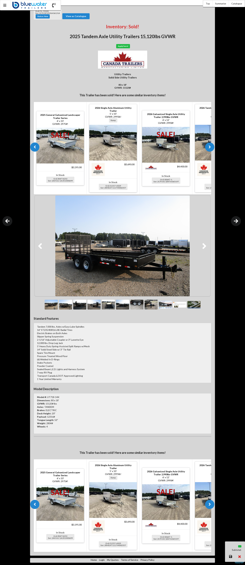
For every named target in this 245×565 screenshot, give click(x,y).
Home (94, 559)
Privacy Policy (147, 559)
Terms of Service (129, 559)
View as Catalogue (76, 16)
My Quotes (113, 559)
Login (102, 559)
